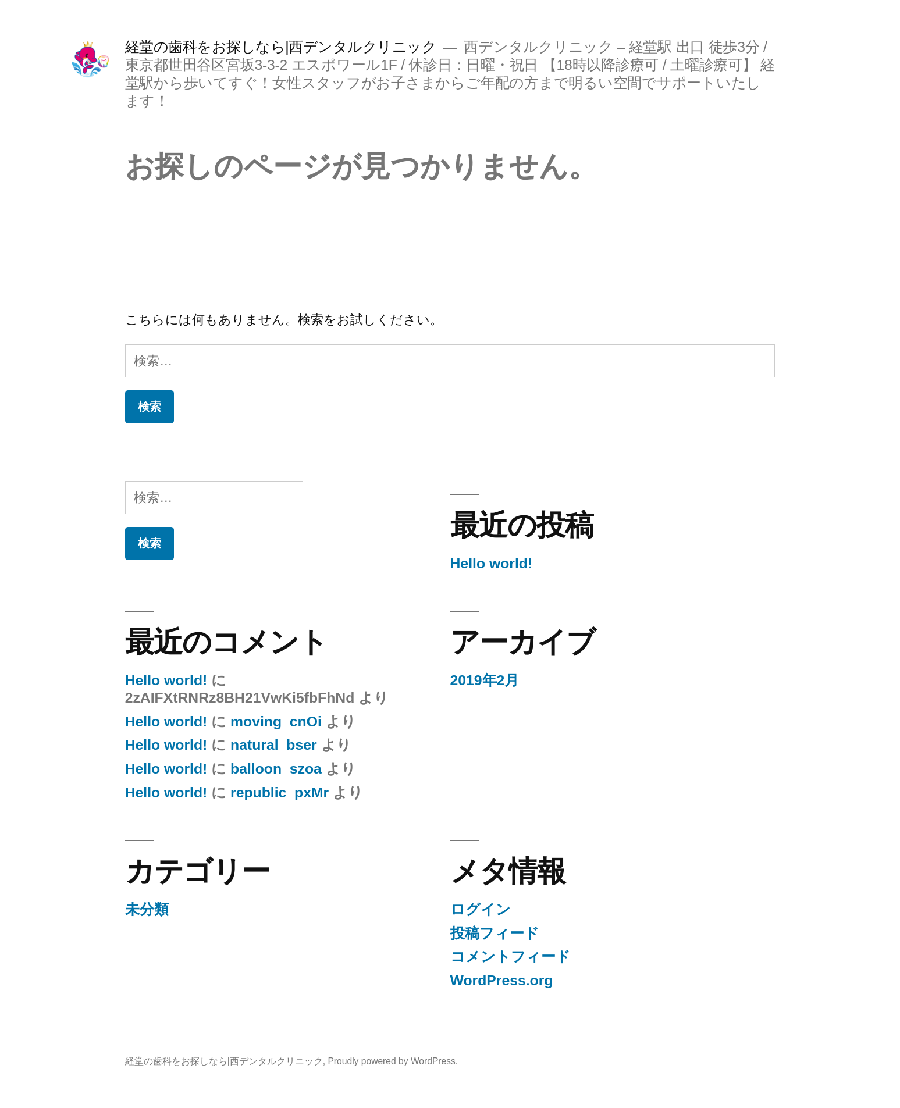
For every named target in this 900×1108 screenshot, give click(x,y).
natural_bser (273, 745)
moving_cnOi (276, 721)
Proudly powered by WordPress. (393, 1061)
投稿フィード (494, 933)
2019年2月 (485, 680)
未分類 (147, 909)
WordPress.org (501, 980)
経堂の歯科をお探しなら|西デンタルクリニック (281, 47)
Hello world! (491, 563)
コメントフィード (510, 956)
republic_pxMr (279, 792)
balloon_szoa (276, 768)
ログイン (480, 909)
